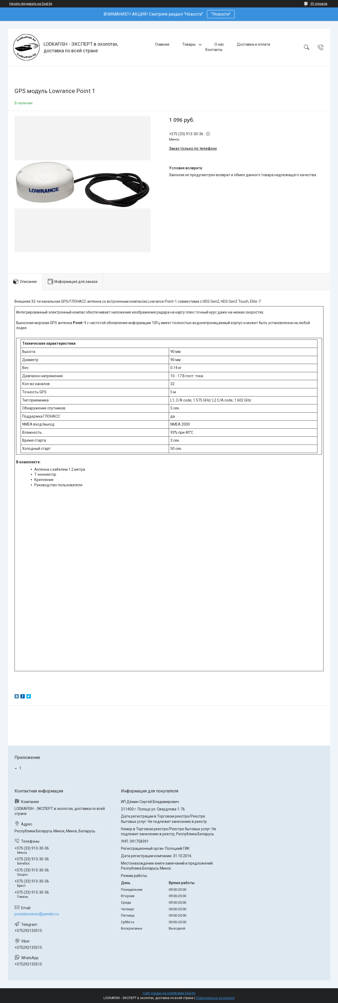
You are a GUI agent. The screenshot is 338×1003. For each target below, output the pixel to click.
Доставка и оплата (253, 44)
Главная (162, 44)
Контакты (213, 50)
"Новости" (221, 14)
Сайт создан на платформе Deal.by (169, 993)
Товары (189, 44)
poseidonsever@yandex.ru (37, 914)
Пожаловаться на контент (215, 998)
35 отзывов (318, 4)
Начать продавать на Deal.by (30, 4)
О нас (219, 44)
